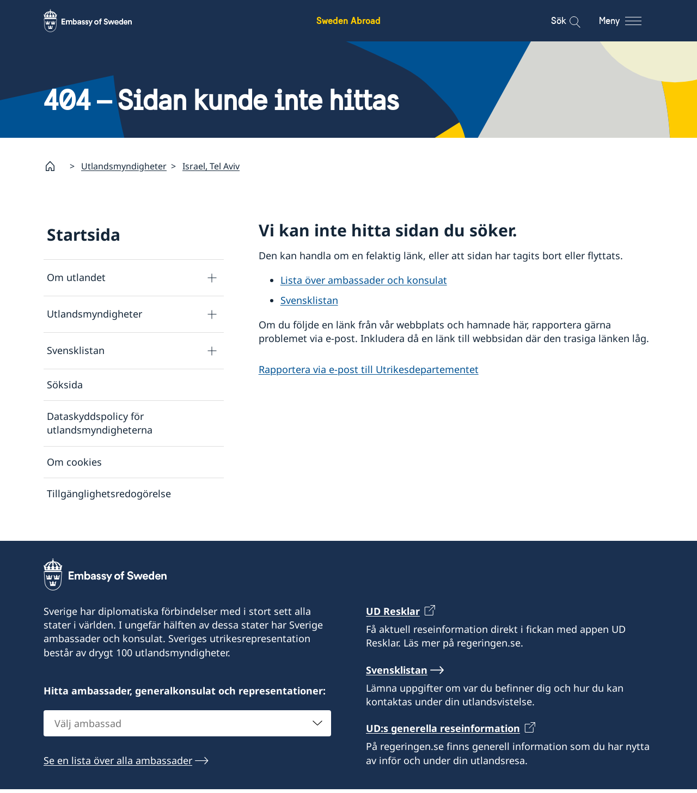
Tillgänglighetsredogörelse (109, 493)
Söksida (65, 384)
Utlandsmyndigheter (124, 166)
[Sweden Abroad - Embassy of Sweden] (98, 20)
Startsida (83, 234)
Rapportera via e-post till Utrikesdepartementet (369, 369)
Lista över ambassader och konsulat (363, 280)
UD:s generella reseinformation (443, 732)
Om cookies (74, 461)
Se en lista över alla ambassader (118, 764)
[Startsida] (54, 166)
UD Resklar (393, 614)
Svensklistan (76, 350)
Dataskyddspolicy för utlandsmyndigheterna (99, 423)
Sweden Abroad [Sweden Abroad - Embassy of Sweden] (348, 20)
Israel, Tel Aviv (211, 166)
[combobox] (187, 727)
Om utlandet (76, 277)
